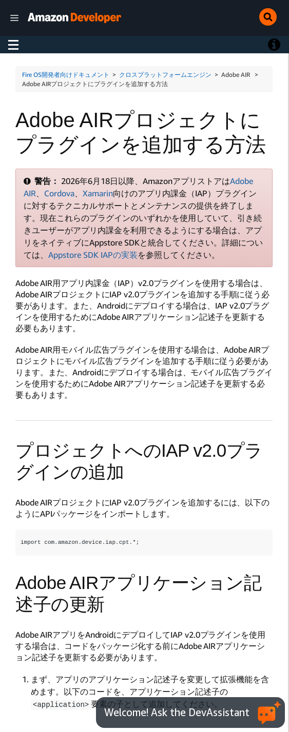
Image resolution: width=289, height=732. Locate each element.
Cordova (59, 193)
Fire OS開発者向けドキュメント (65, 74)
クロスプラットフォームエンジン (165, 74)
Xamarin (98, 193)
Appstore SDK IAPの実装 (93, 255)
